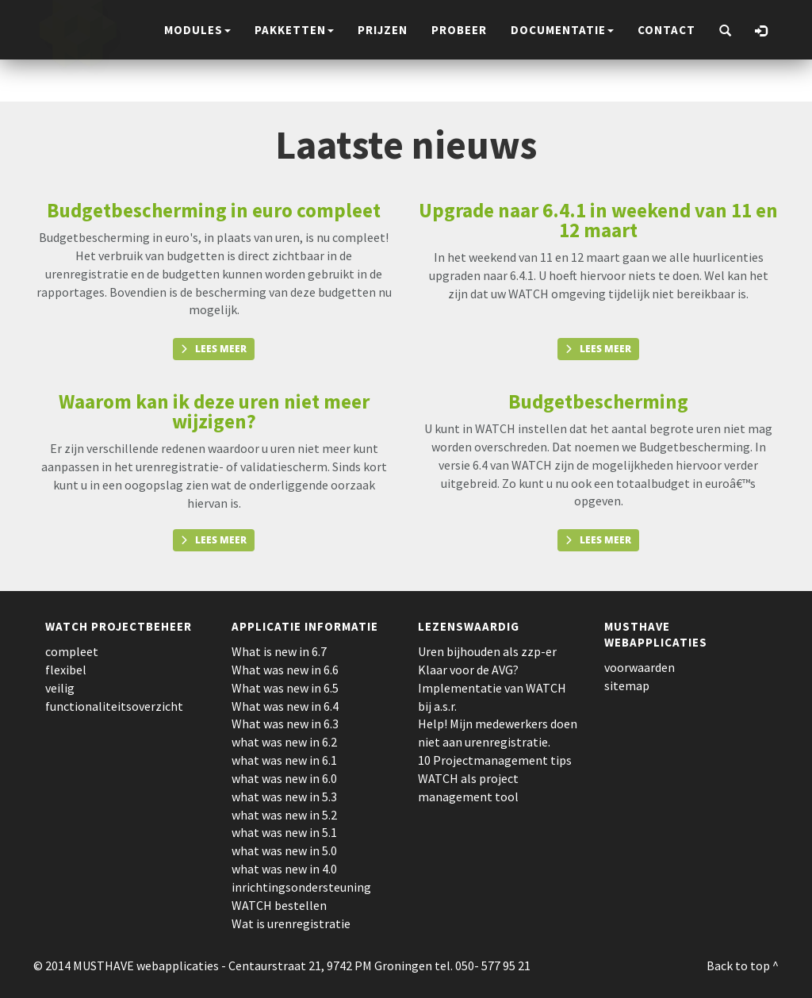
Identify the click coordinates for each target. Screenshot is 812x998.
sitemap (626, 685)
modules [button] (197, 29)
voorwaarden (639, 667)
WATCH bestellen (279, 905)
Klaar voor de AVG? (468, 669)
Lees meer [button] (221, 348)
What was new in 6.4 (285, 706)
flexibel (65, 669)
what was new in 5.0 (284, 850)
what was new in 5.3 (284, 796)
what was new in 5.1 (284, 832)
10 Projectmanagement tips (495, 760)
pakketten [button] (294, 29)
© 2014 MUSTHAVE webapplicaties (126, 965)
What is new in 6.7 (279, 651)
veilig (60, 688)
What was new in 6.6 (285, 669)
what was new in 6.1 (284, 760)
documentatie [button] (562, 29)
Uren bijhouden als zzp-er (487, 651)
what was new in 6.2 (284, 742)
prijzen (383, 29)
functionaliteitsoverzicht (114, 706)
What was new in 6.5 (285, 688)
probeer (459, 29)
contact (666, 29)
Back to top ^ (743, 965)
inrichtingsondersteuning (301, 887)
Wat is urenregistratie (291, 923)
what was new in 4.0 (284, 869)
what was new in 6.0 (284, 778)
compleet (71, 651)
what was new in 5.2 (284, 815)
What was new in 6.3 (285, 723)
